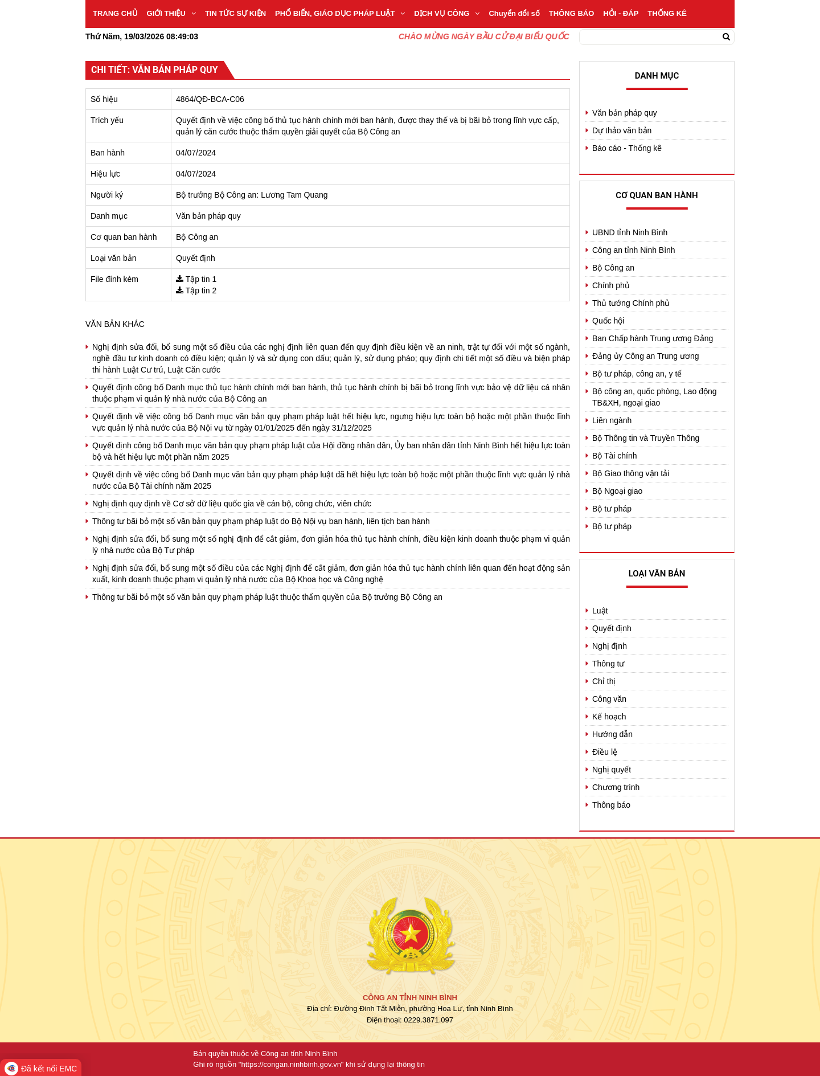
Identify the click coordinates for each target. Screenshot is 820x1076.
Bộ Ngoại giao (617, 491)
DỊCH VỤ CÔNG (446, 13)
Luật (600, 610)
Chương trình (615, 787)
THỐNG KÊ (667, 13)
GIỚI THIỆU (171, 13)
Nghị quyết (611, 769)
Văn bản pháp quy (624, 112)
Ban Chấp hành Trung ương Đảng (652, 338)
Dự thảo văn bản (621, 130)
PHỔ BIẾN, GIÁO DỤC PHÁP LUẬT (340, 13)
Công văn (609, 698)
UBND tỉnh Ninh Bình (629, 232)
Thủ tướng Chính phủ (631, 303)
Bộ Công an (613, 267)
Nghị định (609, 645)
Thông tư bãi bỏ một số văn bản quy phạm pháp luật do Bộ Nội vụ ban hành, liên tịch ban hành (261, 521)
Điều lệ (604, 751)
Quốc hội (608, 320)
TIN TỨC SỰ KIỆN (235, 13)
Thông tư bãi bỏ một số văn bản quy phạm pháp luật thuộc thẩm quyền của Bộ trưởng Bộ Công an (267, 597)
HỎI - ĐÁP (620, 13)
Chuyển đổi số (514, 13)
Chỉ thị (604, 681)
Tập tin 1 (201, 279)
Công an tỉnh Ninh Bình (633, 250)
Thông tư (608, 663)
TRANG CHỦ (115, 13)
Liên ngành (612, 420)
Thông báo (611, 804)
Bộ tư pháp (612, 508)
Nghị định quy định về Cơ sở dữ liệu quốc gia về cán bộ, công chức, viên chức (231, 503)
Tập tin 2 (201, 290)
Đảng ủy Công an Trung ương (645, 356)
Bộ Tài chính (614, 455)
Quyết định (612, 628)
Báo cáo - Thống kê (627, 148)
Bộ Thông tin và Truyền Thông (645, 438)
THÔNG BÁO (571, 13)
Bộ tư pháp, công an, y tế (637, 373)
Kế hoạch (609, 716)
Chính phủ (611, 285)
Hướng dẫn (612, 734)
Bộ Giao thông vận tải (630, 473)
